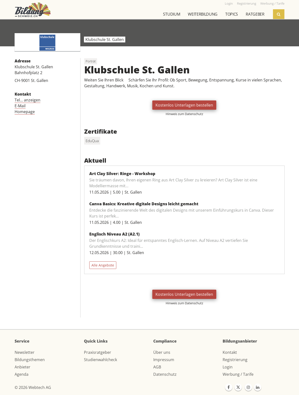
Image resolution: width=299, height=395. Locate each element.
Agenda (21, 374)
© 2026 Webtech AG (33, 387)
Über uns (161, 352)
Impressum (163, 359)
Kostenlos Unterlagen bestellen (184, 105)
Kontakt (230, 352)
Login (228, 367)
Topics (231, 14)
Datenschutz (165, 374)
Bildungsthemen (30, 359)
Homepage (25, 111)
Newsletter (25, 352)
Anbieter (22, 367)
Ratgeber (255, 14)
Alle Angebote (102, 265)
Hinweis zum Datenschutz (184, 114)
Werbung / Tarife (238, 374)
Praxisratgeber (97, 352)
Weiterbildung (202, 14)
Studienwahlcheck (100, 359)
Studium (171, 14)
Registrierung (235, 359)
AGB (157, 367)
